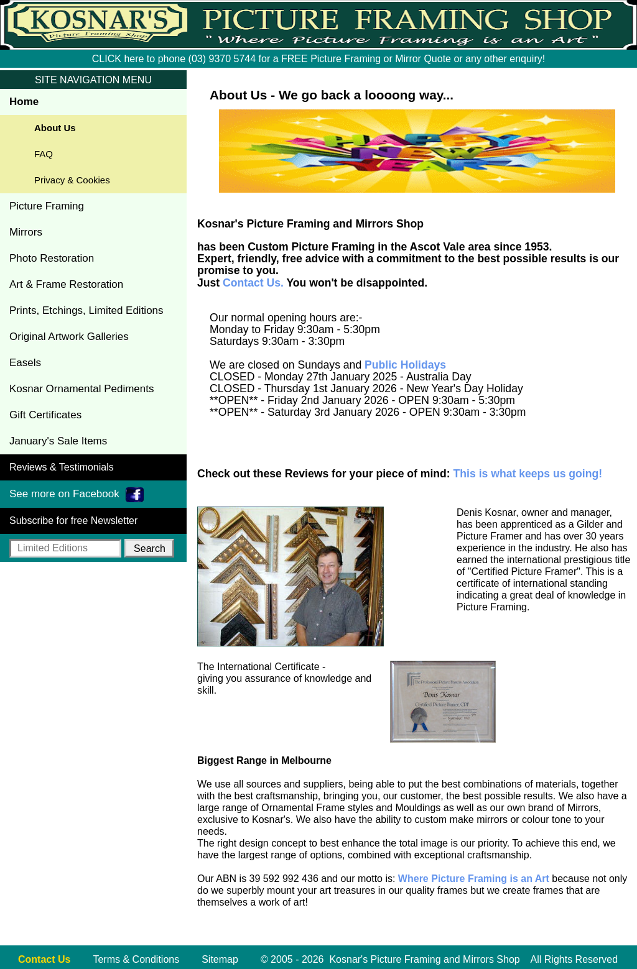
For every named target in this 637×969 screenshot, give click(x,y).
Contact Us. (253, 283)
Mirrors (25, 232)
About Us (55, 127)
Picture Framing (46, 206)
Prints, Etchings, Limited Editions (86, 310)
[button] (149, 548)
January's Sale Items (58, 441)
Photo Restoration (51, 258)
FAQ (43, 154)
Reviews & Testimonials (61, 467)
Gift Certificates (45, 415)
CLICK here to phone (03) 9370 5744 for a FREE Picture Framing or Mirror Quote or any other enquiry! (318, 58)
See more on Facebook (76, 494)
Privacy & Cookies (72, 180)
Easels (25, 363)
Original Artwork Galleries (69, 336)
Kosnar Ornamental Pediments (81, 389)
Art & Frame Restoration (66, 284)
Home (24, 102)
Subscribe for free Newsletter (73, 520)
